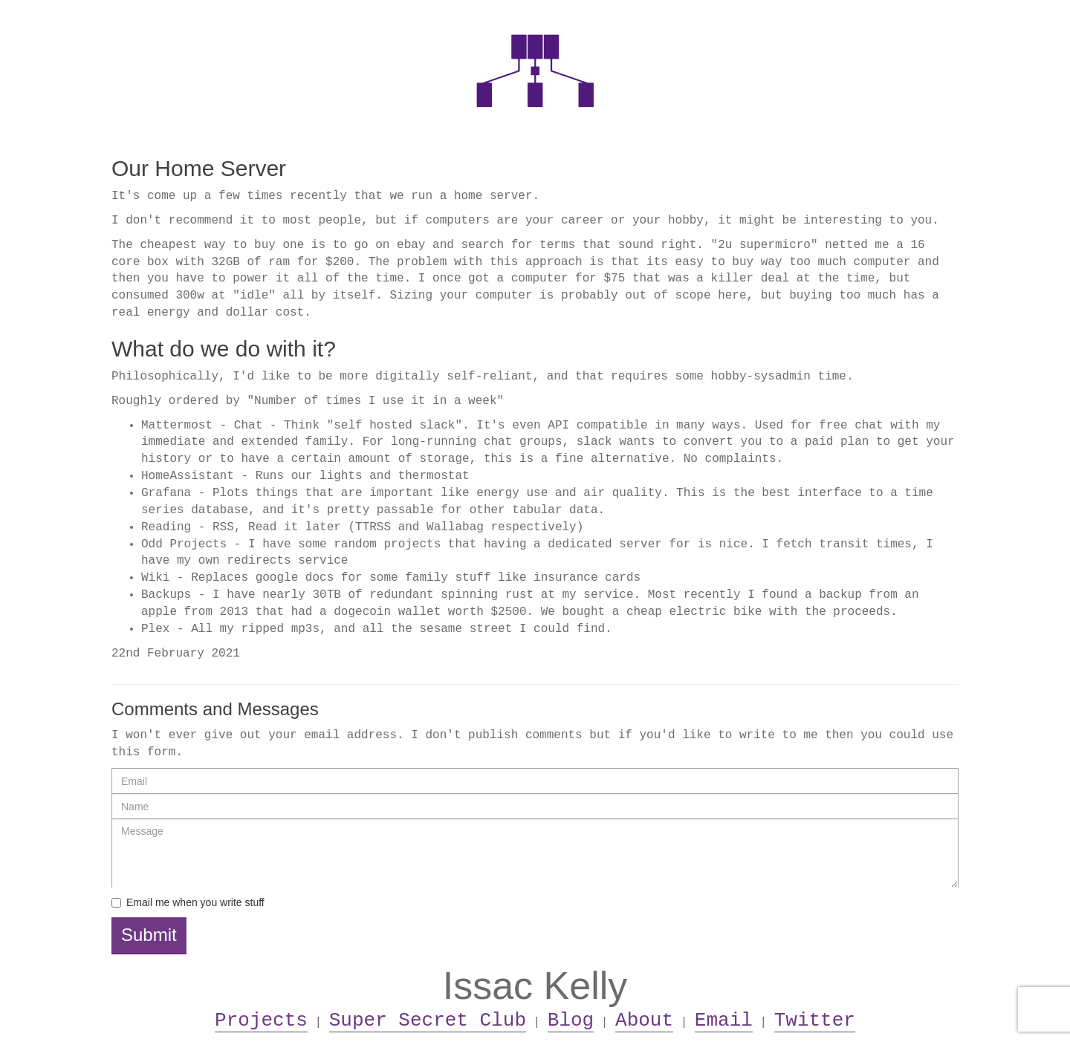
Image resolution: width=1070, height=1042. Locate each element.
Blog (571, 1020)
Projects (261, 1020)
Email (724, 1020)
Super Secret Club (427, 1020)
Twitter (814, 1020)
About (644, 1020)
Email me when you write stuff (195, 902)
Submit (149, 935)
